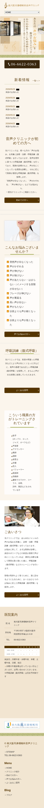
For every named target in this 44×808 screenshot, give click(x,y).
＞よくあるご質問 (11, 783)
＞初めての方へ (11, 775)
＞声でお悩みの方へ (12, 779)
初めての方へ (22, 200)
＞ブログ (8, 795)
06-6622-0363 (15, 755)
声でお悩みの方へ (22, 334)
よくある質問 (22, 390)
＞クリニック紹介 (11, 772)
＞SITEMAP (9, 752)
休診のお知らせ (12, 92)
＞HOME (8, 768)
